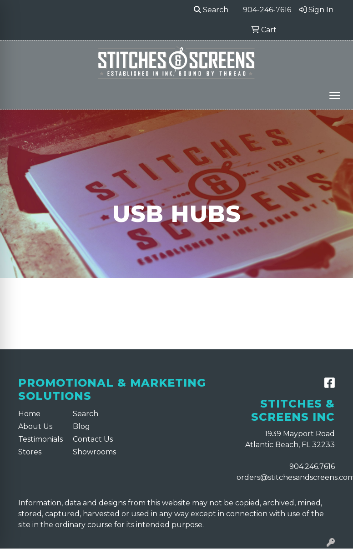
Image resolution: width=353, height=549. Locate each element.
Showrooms (94, 452)
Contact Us (93, 439)
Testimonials (40, 439)
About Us (35, 426)
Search (211, 9)
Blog (81, 426)
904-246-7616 (267, 9)
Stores (29, 452)
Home (29, 413)
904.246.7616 (312, 466)
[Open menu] (335, 95)
